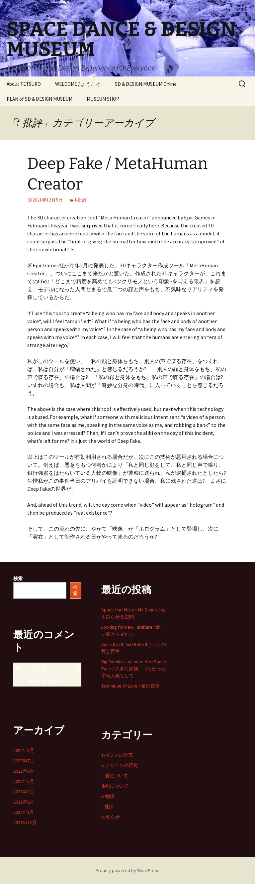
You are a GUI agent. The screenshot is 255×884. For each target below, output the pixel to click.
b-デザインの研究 (119, 765)
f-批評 (81, 200)
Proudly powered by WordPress (127, 870)
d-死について (114, 786)
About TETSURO (24, 84)
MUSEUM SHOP (103, 99)
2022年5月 (23, 781)
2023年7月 (23, 761)
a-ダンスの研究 (117, 755)
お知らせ (110, 817)
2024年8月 (23, 750)
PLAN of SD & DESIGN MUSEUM (39, 99)
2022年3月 (23, 792)
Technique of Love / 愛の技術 (130, 686)
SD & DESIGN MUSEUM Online (146, 84)
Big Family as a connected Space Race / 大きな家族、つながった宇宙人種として (133, 669)
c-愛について (114, 776)
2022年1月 (23, 812)
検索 (18, 578)
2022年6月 (23, 771)
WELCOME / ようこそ (78, 84)
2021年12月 (25, 822)
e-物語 (108, 796)
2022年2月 (23, 802)
